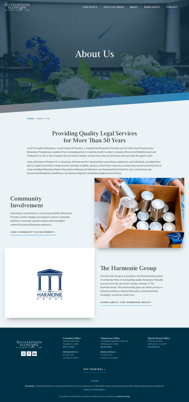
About (134, 7)
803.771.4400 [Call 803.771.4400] (69, 347)
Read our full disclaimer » (94, 390)
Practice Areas (114, 7)
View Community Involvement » (33, 232)
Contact (172, 7)
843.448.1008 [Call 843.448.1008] (153, 347)
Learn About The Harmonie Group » (126, 302)
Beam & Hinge (124, 397)
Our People (90, 7)
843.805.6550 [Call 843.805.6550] (106, 347)
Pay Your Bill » (95, 369)
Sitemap (94, 381)
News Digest (152, 7)
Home (30, 118)
